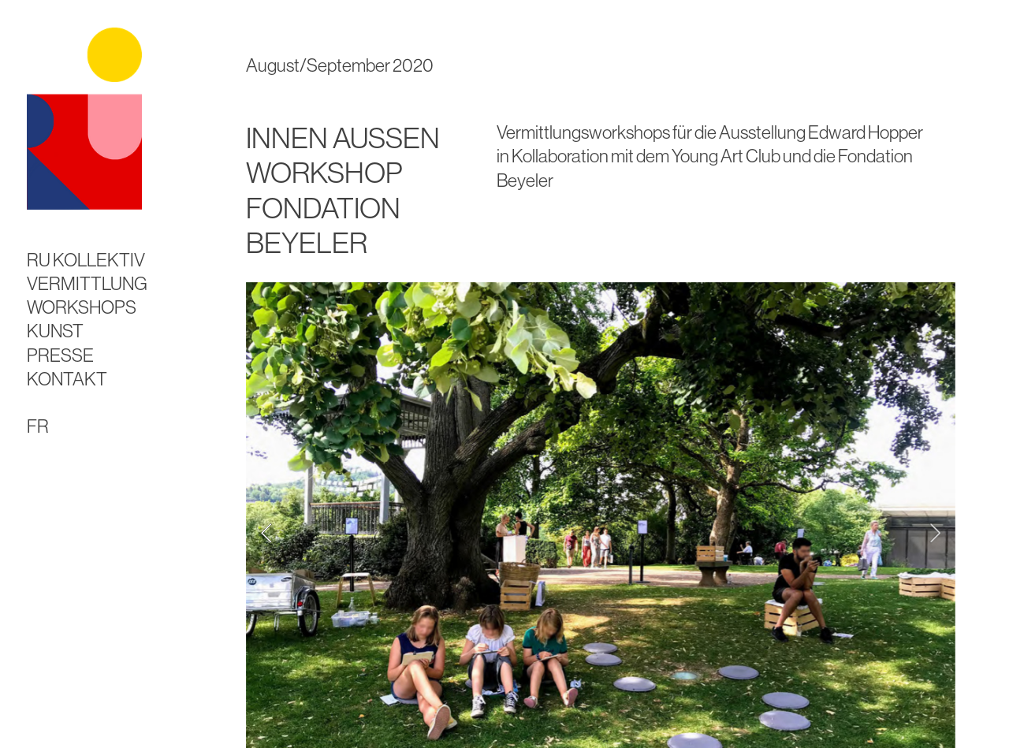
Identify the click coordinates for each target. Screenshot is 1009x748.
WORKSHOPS (81, 307)
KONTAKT (67, 378)
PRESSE (60, 355)
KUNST (55, 330)
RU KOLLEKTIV (86, 259)
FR (38, 426)
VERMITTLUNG (87, 283)
